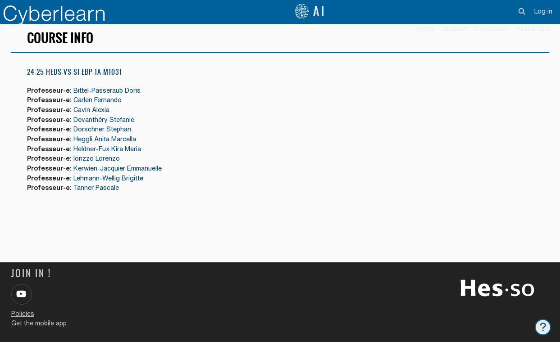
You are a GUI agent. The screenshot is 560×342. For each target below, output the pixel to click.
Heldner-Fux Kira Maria (112, 164)
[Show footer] (543, 327)
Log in (543, 11)
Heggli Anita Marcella (109, 154)
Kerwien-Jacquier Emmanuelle (123, 184)
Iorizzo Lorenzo (100, 174)
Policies (22, 313)
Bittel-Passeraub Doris (111, 103)
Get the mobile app (39, 323)
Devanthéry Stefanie (108, 133)
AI (310, 11)
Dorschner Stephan (106, 144)
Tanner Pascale (100, 205)
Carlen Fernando (102, 113)
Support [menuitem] (454, 28)
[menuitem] (492, 29)
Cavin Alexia (95, 124)
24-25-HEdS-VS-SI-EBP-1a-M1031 (74, 85)
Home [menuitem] (426, 28)
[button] (522, 11)
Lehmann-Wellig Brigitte (113, 194)
